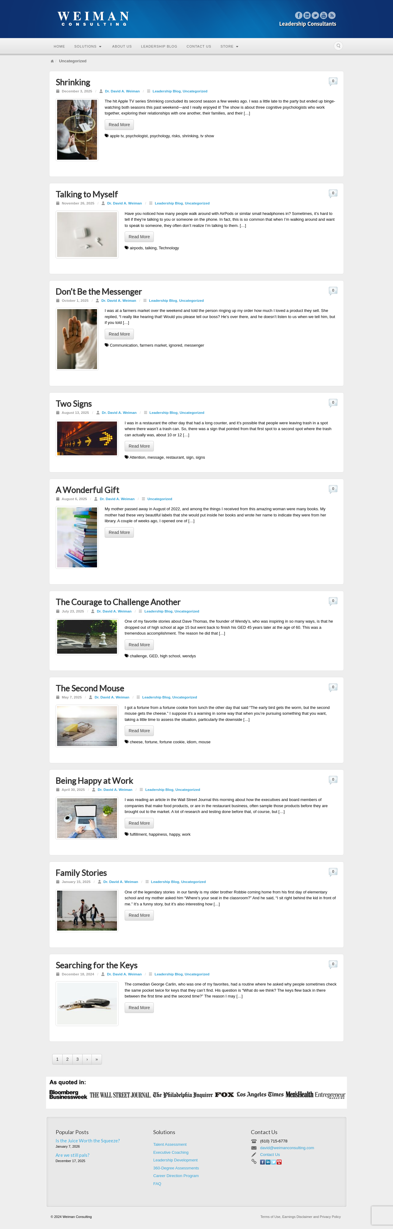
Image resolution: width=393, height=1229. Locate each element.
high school (170, 656)
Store (229, 46)
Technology (169, 248)
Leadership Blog (159, 46)
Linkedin (307, 15)
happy (174, 834)
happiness (158, 834)
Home (59, 46)
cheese (136, 742)
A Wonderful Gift (87, 490)
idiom (191, 742)
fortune (151, 742)
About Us (122, 46)
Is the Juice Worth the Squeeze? (88, 1140)
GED (153, 656)
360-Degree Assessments (176, 1168)
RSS (332, 15)
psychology (159, 136)
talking (151, 248)
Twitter (315, 15)
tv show (207, 136)
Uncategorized (195, 91)
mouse (205, 742)
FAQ (157, 1183)
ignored (175, 345)
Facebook (299, 15)
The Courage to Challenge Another (118, 602)
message (155, 457)
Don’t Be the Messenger (99, 291)
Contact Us (199, 46)
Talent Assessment (169, 1144)
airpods (136, 248)
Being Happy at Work (94, 781)
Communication (124, 345)
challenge (138, 656)
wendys (189, 656)
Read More (119, 124)
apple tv (117, 136)
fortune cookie (172, 742)
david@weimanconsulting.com (287, 1147)
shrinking (190, 136)
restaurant (175, 457)
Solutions (88, 46)
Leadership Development (175, 1160)
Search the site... (338, 45)
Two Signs (74, 404)
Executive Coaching (171, 1152)
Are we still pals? (73, 1155)
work (186, 834)
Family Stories (81, 873)
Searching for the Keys (97, 965)
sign (189, 457)
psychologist (137, 136)
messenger (194, 345)
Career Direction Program (176, 1175)
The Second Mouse (90, 688)
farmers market (153, 345)
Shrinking (73, 82)
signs (200, 457)
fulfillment (138, 834)
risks (176, 136)
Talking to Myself (87, 194)
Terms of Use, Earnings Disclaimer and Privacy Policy (300, 1217)
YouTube (324, 15)
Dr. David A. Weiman (122, 91)
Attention (137, 457)
